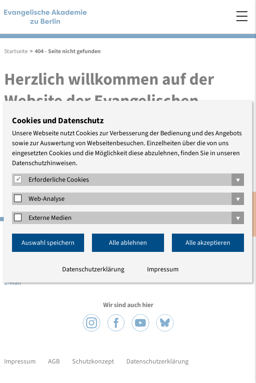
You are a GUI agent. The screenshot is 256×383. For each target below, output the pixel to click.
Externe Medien (50, 217)
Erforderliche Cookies (59, 179)
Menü (242, 16)
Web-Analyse (47, 198)
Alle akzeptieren (208, 242)
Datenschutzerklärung (93, 269)
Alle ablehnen (128, 242)
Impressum (163, 269)
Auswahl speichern (48, 242)
